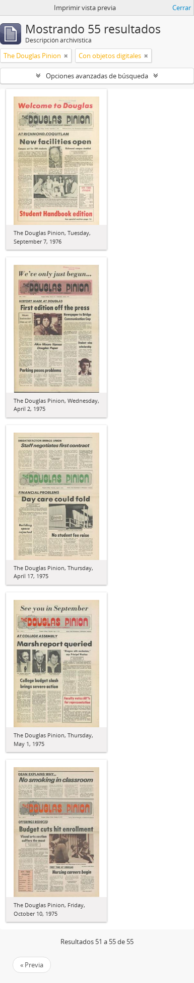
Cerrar (181, 7)
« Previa (31, 964)
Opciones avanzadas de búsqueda (97, 75)
